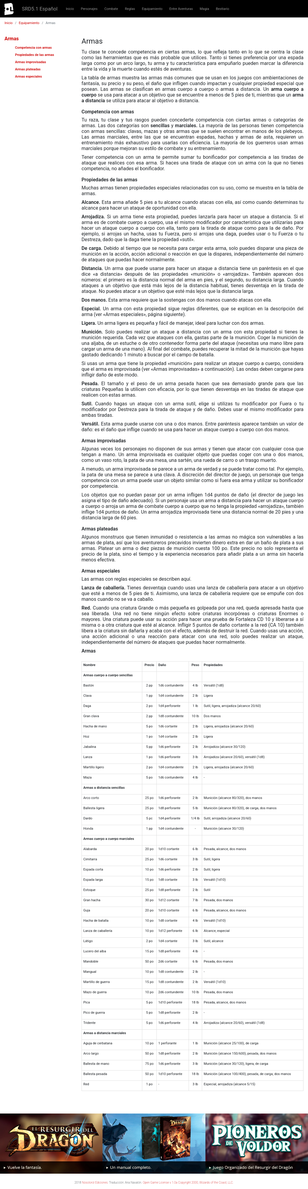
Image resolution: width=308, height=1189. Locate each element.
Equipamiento (152, 9)
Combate (111, 9)
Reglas (130, 9)
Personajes (89, 9)
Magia (204, 9)
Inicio (70, 9)
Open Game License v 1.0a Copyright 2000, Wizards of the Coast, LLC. (188, 1182)
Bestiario (222, 9)
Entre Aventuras (181, 9)
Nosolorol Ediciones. (95, 1182)
